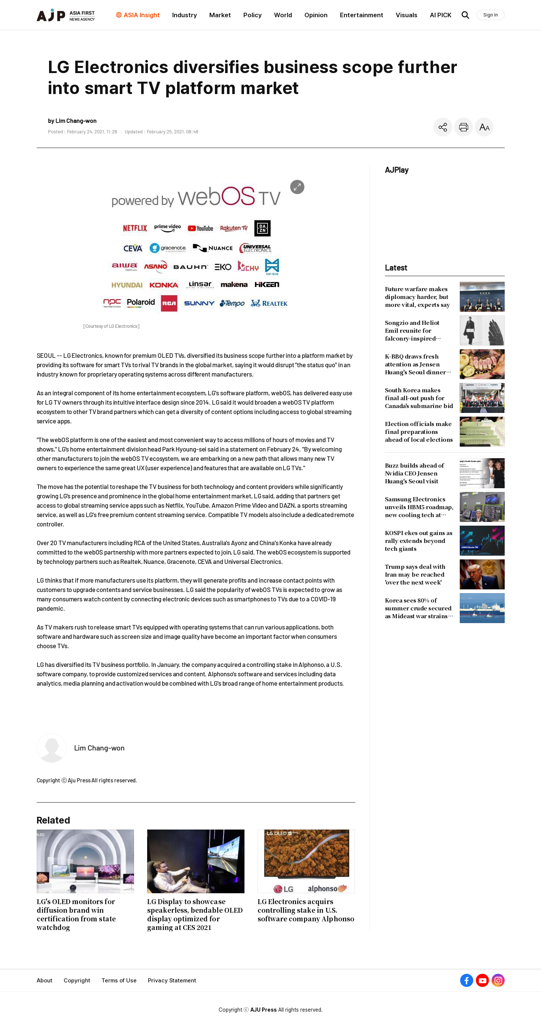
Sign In (490, 15)
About (44, 980)
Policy (252, 15)
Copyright (77, 980)
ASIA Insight (142, 15)
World (283, 15)
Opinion (316, 15)
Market (220, 15)
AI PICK (441, 15)
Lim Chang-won (99, 747)
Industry (184, 15)
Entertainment (361, 15)
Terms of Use (119, 980)
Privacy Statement (172, 980)
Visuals (406, 15)
